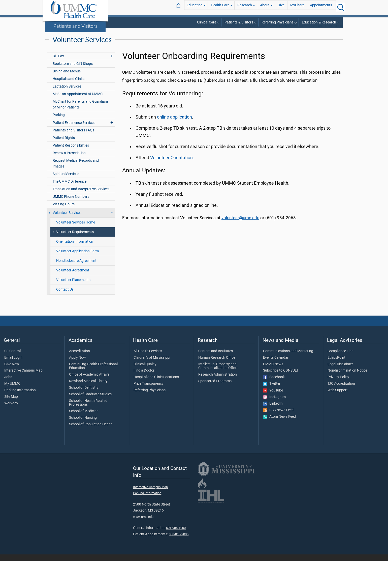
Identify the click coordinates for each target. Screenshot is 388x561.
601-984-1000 (176, 534)
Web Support (338, 397)
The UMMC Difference (69, 188)
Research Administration (217, 381)
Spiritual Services (66, 180)
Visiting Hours (64, 211)
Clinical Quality (145, 371)
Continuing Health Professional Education (93, 373)
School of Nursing (83, 424)
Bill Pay (58, 63)
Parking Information (20, 397)
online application (174, 123)
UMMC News (273, 371)
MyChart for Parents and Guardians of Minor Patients (81, 111)
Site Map (11, 403)
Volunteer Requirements (75, 238)
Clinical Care (206, 22)
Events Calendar (275, 364)
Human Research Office (216, 364)
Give (281, 7)
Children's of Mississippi (152, 364)
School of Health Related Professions (88, 409)
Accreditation (79, 358)
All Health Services (148, 358)
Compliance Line (340, 358)
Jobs (8, 384)
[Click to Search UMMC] (340, 7)
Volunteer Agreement (72, 277)
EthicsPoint (336, 364)
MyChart (297, 7)
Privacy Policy (338, 384)
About (265, 7)
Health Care (220, 7)
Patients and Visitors (75, 25)
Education (195, 7)
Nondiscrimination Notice (347, 377)
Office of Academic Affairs (89, 381)
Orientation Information (74, 248)
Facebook (274, 384)
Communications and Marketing (288, 358)
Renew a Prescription (69, 159)
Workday (11, 410)
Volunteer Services (327, 32)
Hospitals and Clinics (69, 85)
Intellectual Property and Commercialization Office (217, 373)
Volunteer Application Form (77, 258)
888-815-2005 (178, 541)
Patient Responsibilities (71, 152)
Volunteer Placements (73, 286)
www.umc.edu (143, 523)
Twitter (271, 390)
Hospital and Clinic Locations (156, 384)
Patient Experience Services (74, 129)
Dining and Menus (67, 78)
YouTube (273, 397)
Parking (59, 121)
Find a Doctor (144, 377)
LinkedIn (273, 410)
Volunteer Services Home (75, 229)
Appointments (321, 7)
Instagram (274, 404)
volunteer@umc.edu (240, 224)
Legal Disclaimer (340, 371)
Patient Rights (64, 144)
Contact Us (65, 296)
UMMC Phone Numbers (71, 203)
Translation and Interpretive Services (81, 195)
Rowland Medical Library (88, 388)
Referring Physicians (278, 22)
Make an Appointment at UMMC (78, 100)
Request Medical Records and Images (76, 170)
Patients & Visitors (238, 22)
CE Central (12, 358)
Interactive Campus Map (23, 377)
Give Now (11, 371)
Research (244, 7)
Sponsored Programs (215, 388)
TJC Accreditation (341, 390)
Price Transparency (149, 390)
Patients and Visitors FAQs (73, 137)
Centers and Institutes (215, 358)
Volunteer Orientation (171, 164)
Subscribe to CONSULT (280, 377)
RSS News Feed (278, 417)
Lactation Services (67, 93)
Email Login (13, 364)
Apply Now (77, 364)
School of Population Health (91, 431)
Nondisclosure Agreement (76, 267)
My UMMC (12, 390)
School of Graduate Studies (90, 401)
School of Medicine (83, 418)
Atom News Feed (279, 423)
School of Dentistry (84, 394)
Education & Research (319, 22)
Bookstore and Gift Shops (73, 70)
